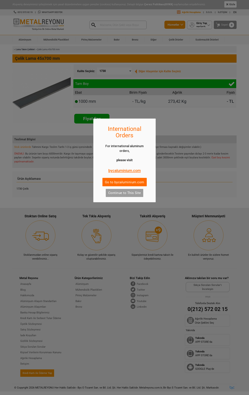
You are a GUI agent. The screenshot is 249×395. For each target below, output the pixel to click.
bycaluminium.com (124, 170)
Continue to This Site (124, 193)
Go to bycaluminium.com (124, 182)
